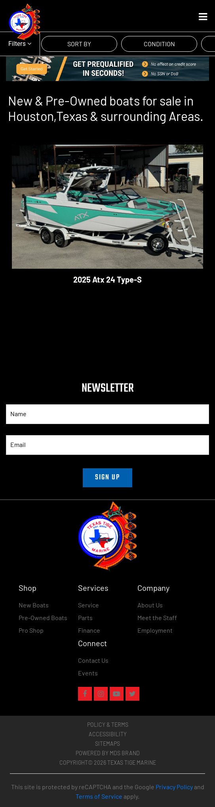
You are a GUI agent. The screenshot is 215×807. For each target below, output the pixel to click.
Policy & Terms (107, 724)
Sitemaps (107, 743)
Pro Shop (31, 630)
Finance (89, 630)
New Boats (34, 605)
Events (88, 673)
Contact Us (93, 660)
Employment (155, 630)
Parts (85, 617)
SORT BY (79, 43)
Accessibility (108, 734)
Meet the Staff (157, 617)
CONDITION (159, 43)
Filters (19, 43)
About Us (150, 605)
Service (88, 605)
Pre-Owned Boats (43, 617)
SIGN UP (107, 477)
